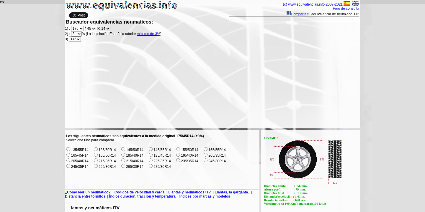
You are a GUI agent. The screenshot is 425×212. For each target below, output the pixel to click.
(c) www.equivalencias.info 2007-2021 (313, 4)
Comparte (296, 14)
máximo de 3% (148, 34)
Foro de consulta (346, 8)
